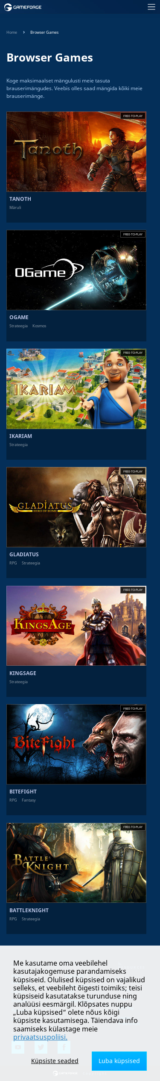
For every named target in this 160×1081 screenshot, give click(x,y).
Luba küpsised (119, 1061)
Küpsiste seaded (55, 1061)
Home (11, 32)
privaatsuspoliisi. (40, 1037)
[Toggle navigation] (103, 7)
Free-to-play (133, 116)
